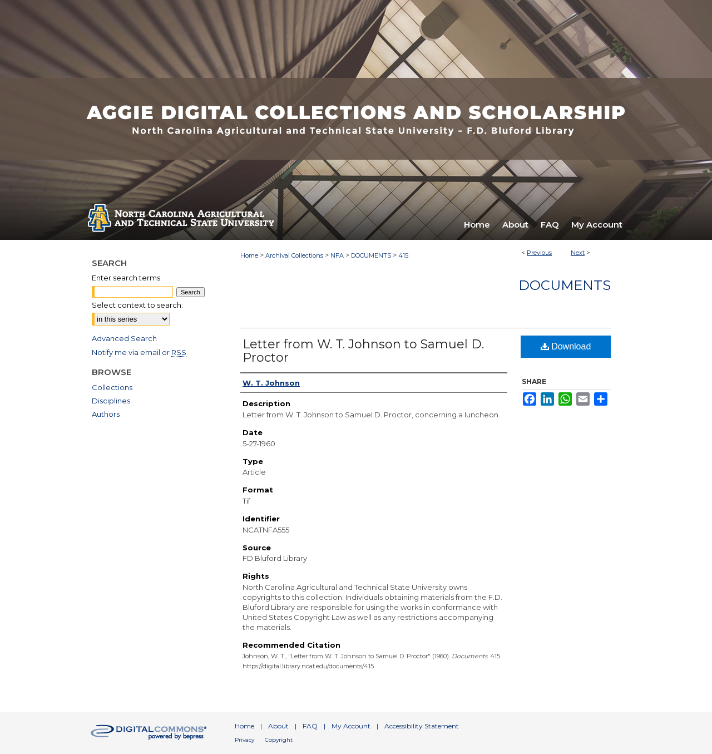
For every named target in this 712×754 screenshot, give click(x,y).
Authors (106, 414)
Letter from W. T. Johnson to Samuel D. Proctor (363, 351)
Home (249, 255)
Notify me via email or (139, 352)
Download (566, 346)
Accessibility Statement (421, 726)
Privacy (244, 739)
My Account (351, 726)
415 (403, 255)
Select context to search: (137, 304)
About (278, 726)
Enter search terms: (127, 277)
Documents (564, 285)
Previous (539, 253)
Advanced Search (124, 338)
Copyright (279, 739)
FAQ (310, 726)
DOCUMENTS (371, 255)
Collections (112, 387)
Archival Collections (294, 255)
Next (578, 253)
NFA (337, 255)
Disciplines (111, 400)
